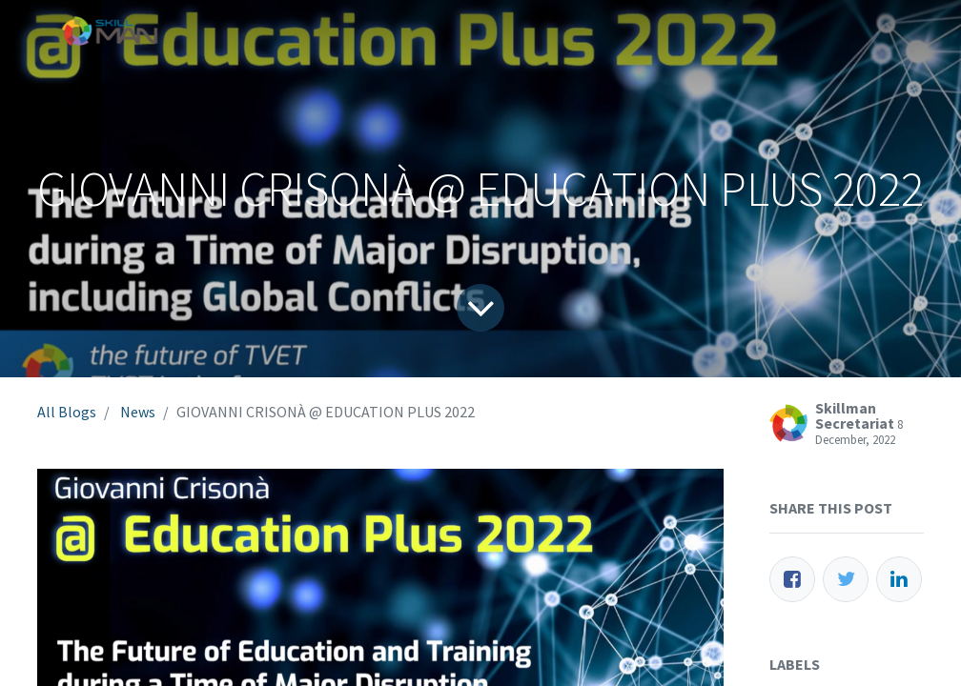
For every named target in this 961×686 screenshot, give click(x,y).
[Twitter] (846, 579)
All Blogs (66, 411)
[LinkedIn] (899, 579)
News (137, 411)
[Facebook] (792, 579)
